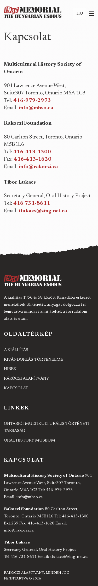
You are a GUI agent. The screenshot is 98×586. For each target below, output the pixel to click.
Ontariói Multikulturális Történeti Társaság (46, 427)
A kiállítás (16, 350)
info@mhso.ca (36, 108)
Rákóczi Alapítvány (26, 379)
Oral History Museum (29, 440)
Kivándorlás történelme (33, 360)
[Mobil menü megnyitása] (91, 13)
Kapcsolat (16, 388)
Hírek (10, 369)
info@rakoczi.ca (38, 167)
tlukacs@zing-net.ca (43, 211)
